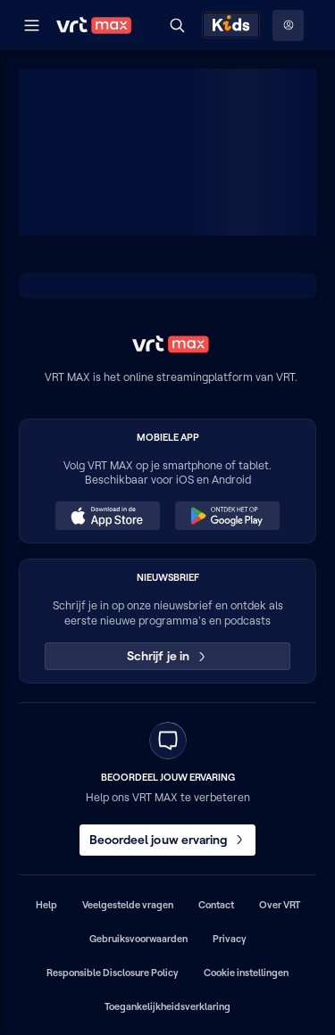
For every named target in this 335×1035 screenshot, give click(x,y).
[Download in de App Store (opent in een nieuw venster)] (107, 515)
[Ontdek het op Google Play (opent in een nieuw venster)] (227, 515)
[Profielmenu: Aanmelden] (288, 25)
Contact (216, 904)
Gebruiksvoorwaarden (138, 938)
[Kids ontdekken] (231, 25)
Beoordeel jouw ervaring (168, 839)
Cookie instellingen (246, 972)
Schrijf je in (167, 656)
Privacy (230, 938)
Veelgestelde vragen (127, 904)
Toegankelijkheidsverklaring (167, 1006)
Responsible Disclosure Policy (112, 972)
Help (46, 904)
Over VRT (279, 904)
